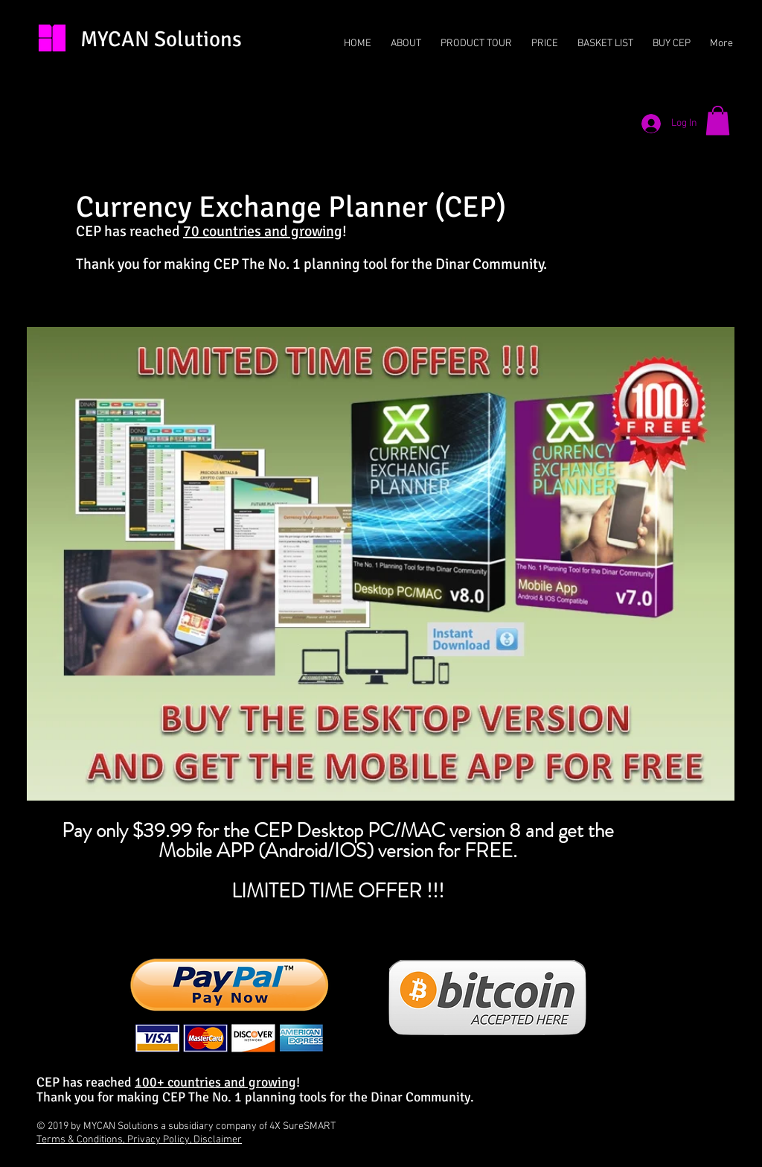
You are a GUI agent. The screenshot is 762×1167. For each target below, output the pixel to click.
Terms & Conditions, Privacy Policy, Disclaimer (139, 1139)
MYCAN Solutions (161, 39)
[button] (717, 120)
